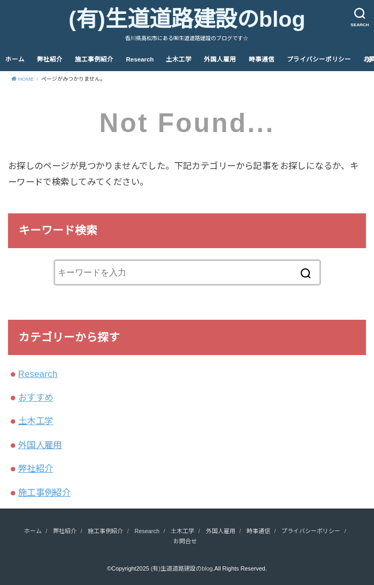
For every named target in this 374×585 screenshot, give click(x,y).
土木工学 (179, 59)
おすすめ (36, 397)
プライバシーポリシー (319, 59)
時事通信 (261, 59)
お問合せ (185, 541)
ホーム (15, 59)
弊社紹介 (50, 59)
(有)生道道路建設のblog (186, 19)
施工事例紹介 (94, 59)
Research (140, 59)
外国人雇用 (220, 59)
